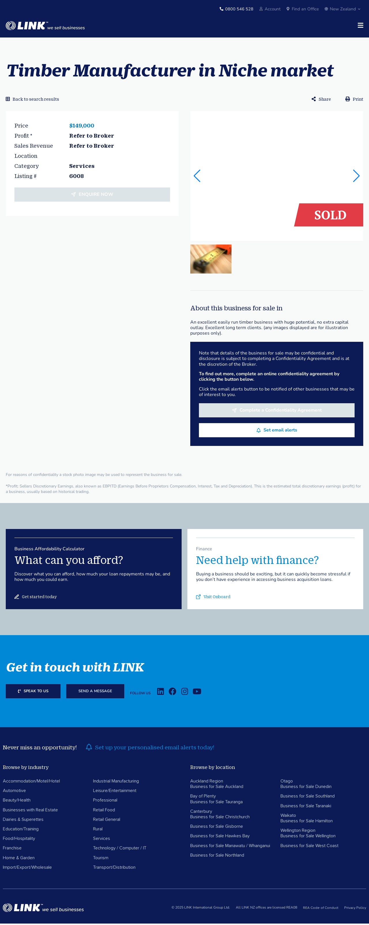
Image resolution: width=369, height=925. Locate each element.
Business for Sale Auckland (216, 788)
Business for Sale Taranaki (305, 807)
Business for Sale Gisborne (216, 828)
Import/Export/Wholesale (27, 868)
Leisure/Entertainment (114, 792)
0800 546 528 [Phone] (239, 9)
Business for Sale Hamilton (306, 822)
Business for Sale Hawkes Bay (220, 837)
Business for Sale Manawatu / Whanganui (230, 847)
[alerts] (88, 748)
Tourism (100, 859)
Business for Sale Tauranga (216, 803)
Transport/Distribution (114, 868)
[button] (356, 177)
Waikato (288, 817)
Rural (98, 830)
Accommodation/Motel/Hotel (31, 782)
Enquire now (96, 196)
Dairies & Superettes (23, 821)
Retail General (106, 821)
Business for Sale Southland (307, 797)
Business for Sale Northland (217, 856)
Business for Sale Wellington (308, 837)
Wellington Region (297, 832)
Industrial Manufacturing (116, 782)
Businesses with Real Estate (30, 811)
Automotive (14, 792)
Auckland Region (206, 782)
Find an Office (305, 9)
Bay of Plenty (203, 797)
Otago (286, 782)
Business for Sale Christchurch (220, 818)
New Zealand (342, 9)
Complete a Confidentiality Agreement (281, 412)
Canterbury (201, 812)
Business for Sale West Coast (309, 847)
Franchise (12, 849)
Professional (105, 802)
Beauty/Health (17, 802)
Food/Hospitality (19, 840)
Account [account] (272, 9)
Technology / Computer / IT (119, 849)
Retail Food (104, 811)
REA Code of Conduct (320, 909)
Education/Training (21, 830)
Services (101, 840)
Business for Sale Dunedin (306, 788)
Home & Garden (19, 859)
